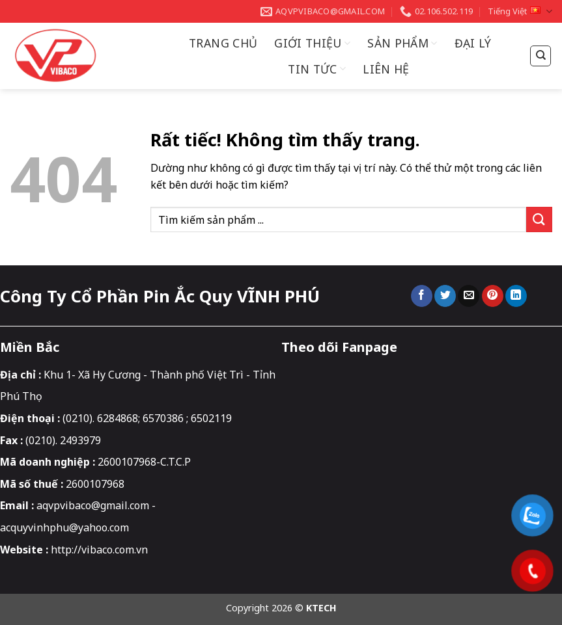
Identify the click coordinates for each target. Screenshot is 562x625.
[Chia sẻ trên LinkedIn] (516, 296)
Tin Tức (317, 69)
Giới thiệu (312, 43)
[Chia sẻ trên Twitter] (445, 296)
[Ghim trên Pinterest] (492, 296)
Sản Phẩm (402, 43)
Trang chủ (223, 43)
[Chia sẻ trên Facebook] (421, 296)
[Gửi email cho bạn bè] (468, 296)
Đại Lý (473, 43)
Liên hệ (386, 69)
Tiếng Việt (520, 11)
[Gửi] (539, 219)
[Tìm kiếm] (540, 56)
